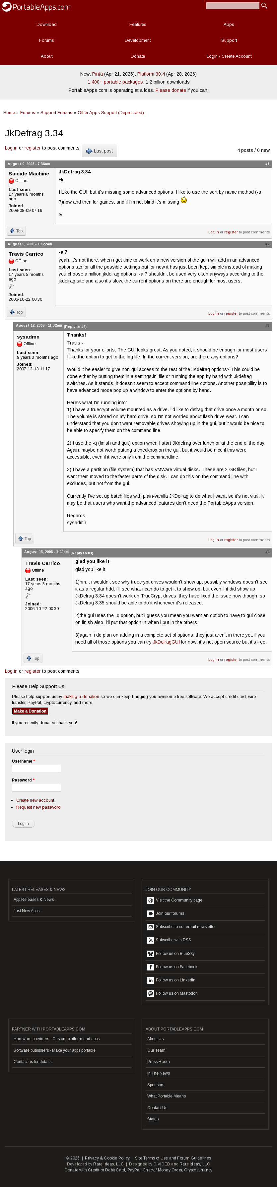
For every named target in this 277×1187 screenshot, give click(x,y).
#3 (267, 325)
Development (138, 40)
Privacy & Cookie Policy (107, 1158)
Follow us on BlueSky (171, 954)
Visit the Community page (174, 900)
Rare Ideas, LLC (108, 1164)
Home (9, 112)
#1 (267, 164)
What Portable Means (166, 1096)
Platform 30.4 (151, 74)
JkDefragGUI (166, 642)
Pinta (97, 74)
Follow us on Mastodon (172, 993)
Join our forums (165, 913)
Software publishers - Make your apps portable (55, 1050)
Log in (11, 148)
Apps (229, 24)
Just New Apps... (28, 910)
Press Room (158, 1061)
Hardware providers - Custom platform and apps (57, 1038)
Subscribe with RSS (169, 940)
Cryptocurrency (198, 1170)
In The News (158, 1073)
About (46, 56)
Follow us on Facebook (172, 967)
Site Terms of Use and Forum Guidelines (173, 1158)
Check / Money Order (162, 1170)
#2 (267, 244)
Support (229, 40)
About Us (155, 1038)
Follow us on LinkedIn (171, 980)
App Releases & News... (35, 899)
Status (153, 1119)
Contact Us (157, 1107)
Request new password (38, 807)
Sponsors (155, 1085)
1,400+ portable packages (115, 82)
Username (23, 761)
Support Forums (56, 112)
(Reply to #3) (81, 553)
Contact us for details (32, 1061)
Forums (46, 40)
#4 (267, 552)
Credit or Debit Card (106, 1170)
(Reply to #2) (75, 327)
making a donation (81, 696)
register (33, 148)
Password (23, 780)
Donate (138, 56)
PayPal (134, 1170)
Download (46, 24)
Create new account (35, 800)
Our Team (156, 1050)
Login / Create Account (229, 56)
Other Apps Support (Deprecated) (111, 112)
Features (137, 24)
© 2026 (73, 1158)
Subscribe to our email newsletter (181, 927)
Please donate (171, 90)
